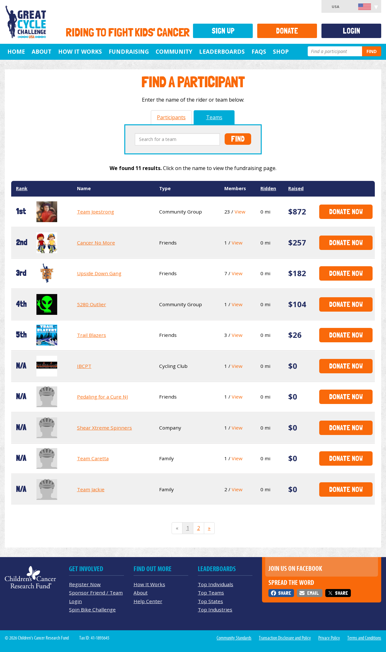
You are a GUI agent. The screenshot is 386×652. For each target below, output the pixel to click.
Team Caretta (93, 458)
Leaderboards (222, 51)
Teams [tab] (214, 117)
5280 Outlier (91, 304)
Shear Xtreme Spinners (104, 427)
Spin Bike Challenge (92, 609)
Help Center (148, 601)
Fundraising (129, 51)
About (41, 51)
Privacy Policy (329, 638)
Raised (296, 188)
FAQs (258, 51)
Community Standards (234, 638)
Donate (287, 30)
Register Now (85, 584)
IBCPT (84, 366)
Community (174, 51)
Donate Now (346, 211)
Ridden (268, 188)
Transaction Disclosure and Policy (285, 638)
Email (313, 593)
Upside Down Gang (99, 273)
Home (16, 51)
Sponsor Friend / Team (96, 592)
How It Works (80, 51)
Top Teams (211, 592)
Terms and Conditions (364, 638)
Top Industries (215, 609)
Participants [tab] (171, 117)
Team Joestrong (95, 211)
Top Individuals (215, 584)
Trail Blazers (91, 335)
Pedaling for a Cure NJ (102, 396)
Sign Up (223, 30)
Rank (21, 188)
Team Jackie (90, 489)
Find (372, 51)
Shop (281, 51)
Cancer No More (96, 242)
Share (284, 593)
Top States (210, 601)
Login (351, 30)
